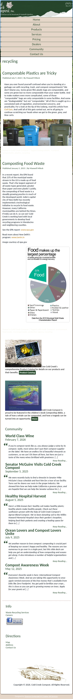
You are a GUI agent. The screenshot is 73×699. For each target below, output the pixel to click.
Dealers (36, 44)
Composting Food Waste (23, 163)
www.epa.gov (27, 229)
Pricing (36, 39)
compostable (8, 153)
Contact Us (36, 54)
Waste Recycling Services (17, 612)
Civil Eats (8, 109)
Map (8, 642)
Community (36, 49)
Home (36, 19)
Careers (9, 615)
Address (9, 645)
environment (61, 329)
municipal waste (20, 332)
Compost (55, 150)
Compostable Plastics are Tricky (29, 73)
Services (37, 34)
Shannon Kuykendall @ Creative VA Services (41, 696)
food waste (7, 332)
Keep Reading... (60, 460)
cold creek (41, 329)
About (36, 24)
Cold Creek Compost (20, 150)
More (34, 418)
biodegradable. (43, 150)
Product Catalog (27, 372)
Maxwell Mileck (33, 78)
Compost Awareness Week (27, 565)
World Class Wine (19, 435)
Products (36, 29)
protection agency (36, 332)
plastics (18, 153)
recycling (26, 153)
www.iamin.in (18, 237)
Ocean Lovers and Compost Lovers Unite (33, 532)
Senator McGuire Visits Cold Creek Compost (33, 466)
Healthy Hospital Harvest (25, 496)
